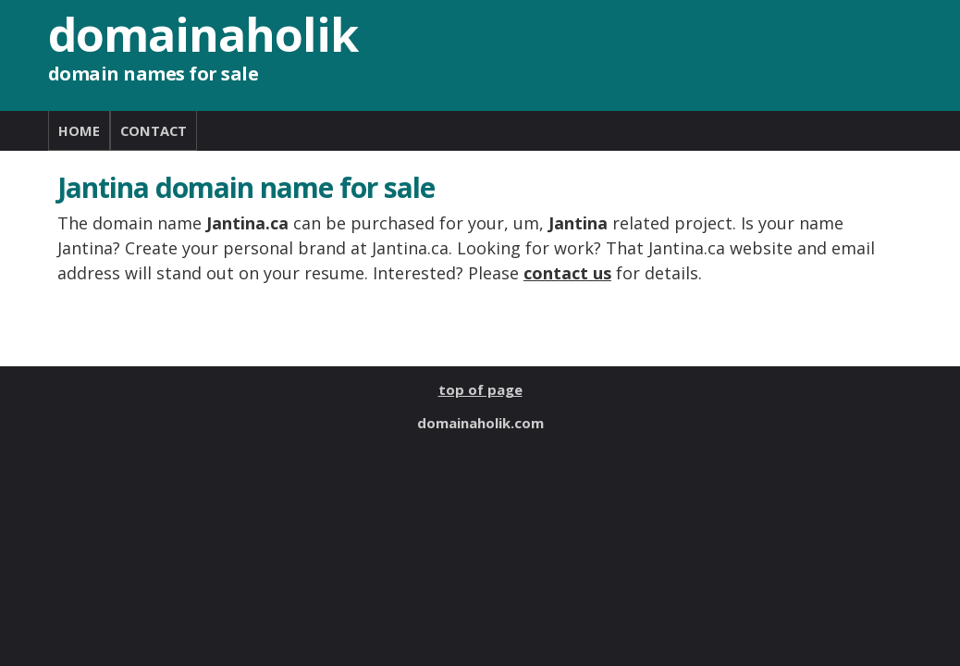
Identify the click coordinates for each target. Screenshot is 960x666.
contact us (567, 273)
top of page (480, 389)
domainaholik (203, 34)
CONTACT (153, 130)
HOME (79, 130)
